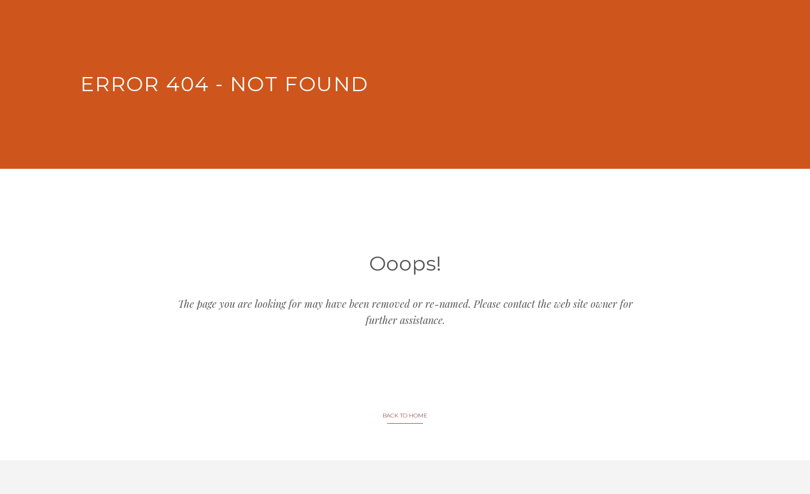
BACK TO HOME (405, 415)
